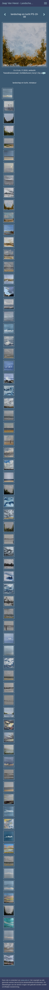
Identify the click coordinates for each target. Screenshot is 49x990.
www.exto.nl (25, 980)
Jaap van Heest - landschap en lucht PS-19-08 (19, 3)
